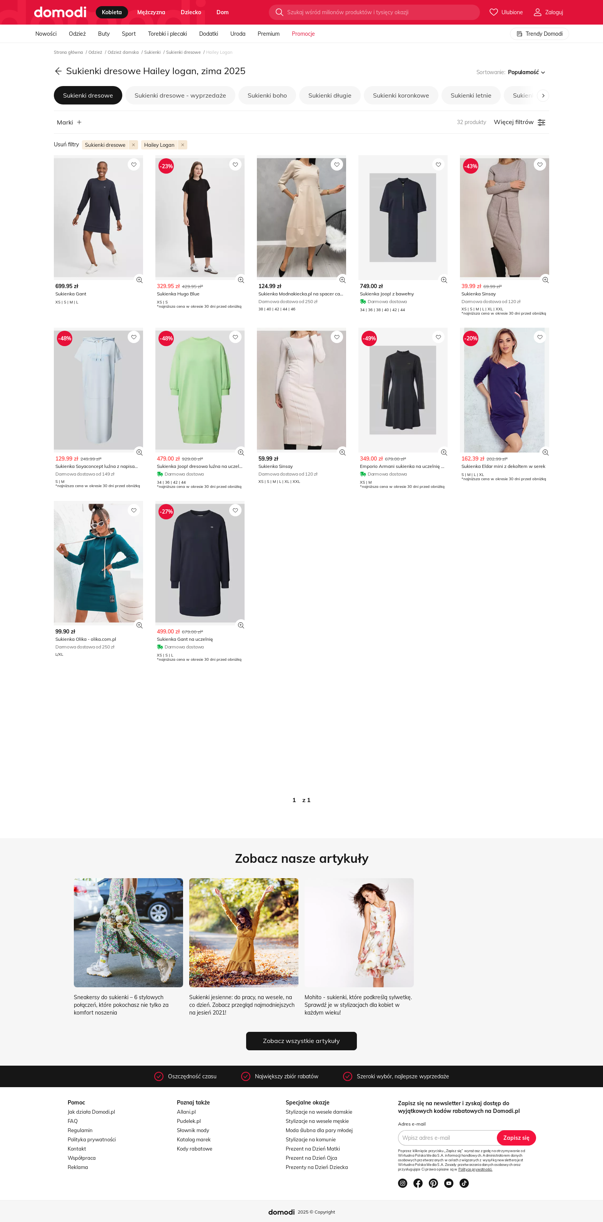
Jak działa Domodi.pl (91, 1112)
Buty (104, 33)
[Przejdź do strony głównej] (60, 12)
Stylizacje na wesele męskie (317, 1121)
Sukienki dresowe (184, 52)
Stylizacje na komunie (311, 1139)
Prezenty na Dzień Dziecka (317, 1167)
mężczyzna (151, 12)
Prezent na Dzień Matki (313, 1149)
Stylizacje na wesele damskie (319, 1112)
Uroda (237, 33)
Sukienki (153, 52)
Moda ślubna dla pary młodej (319, 1130)
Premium (269, 33)
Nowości (46, 33)
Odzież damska (124, 52)
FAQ (73, 1121)
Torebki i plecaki (167, 33)
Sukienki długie (329, 95)
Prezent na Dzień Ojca (311, 1158)
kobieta (112, 12)
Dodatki (208, 33)
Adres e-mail (412, 1124)
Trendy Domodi (539, 33)
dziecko (191, 12)
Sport (129, 33)
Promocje (303, 33)
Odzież (77, 33)
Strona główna (69, 52)
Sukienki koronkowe (401, 95)
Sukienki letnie (471, 95)
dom (223, 12)
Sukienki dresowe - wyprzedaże (180, 95)
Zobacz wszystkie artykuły (301, 1041)
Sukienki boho (267, 95)
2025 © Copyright (316, 1212)
